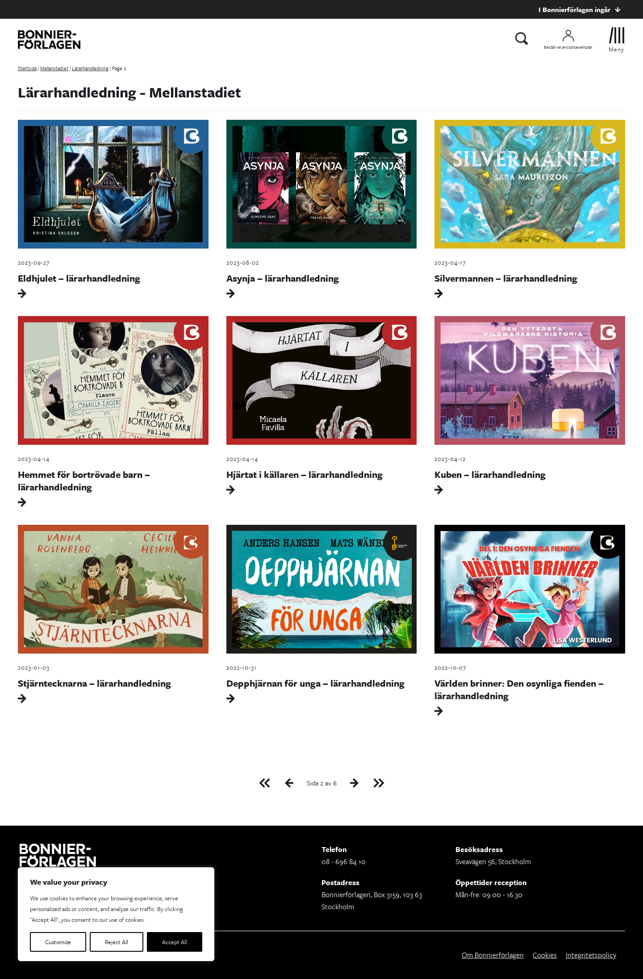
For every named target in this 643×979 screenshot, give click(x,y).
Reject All (116, 941)
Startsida (27, 68)
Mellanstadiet (54, 68)
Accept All (174, 941)
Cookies (545, 954)
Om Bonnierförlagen (493, 954)
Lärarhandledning (90, 68)
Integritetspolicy (591, 954)
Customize (58, 941)
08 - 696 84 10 (344, 861)
